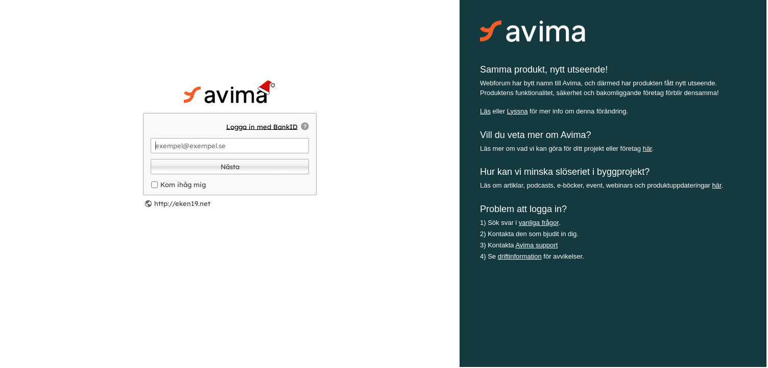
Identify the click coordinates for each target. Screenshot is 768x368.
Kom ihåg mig (183, 184)
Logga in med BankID (262, 126)
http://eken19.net (182, 203)
